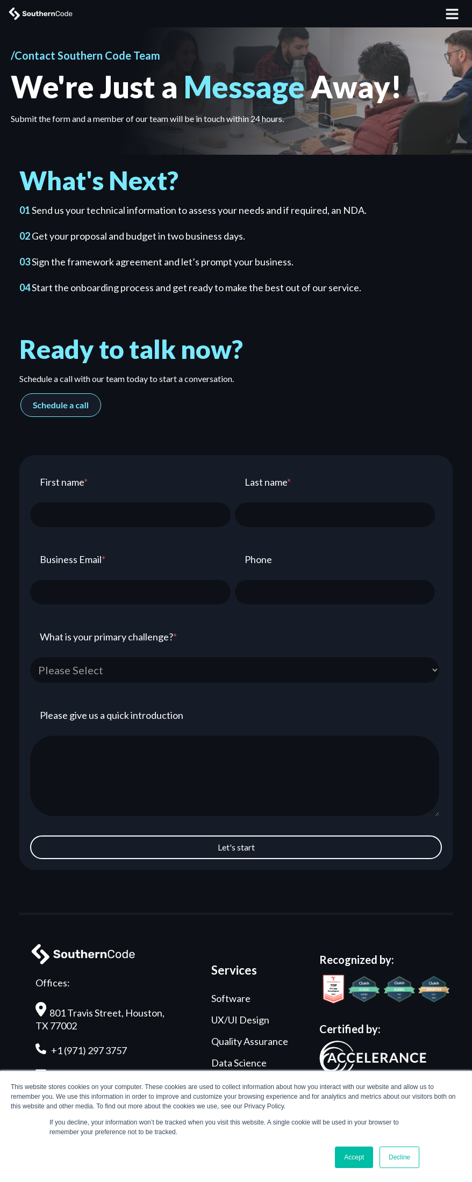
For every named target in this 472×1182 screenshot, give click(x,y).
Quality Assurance (249, 1041)
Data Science (239, 1063)
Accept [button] (354, 1157)
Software (231, 998)
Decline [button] (399, 1157)
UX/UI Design (240, 1020)
